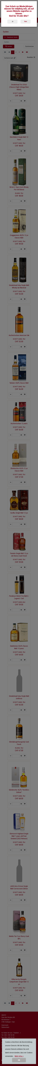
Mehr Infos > (19, 1056)
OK (19, 1060)
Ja (12, 21)
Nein (25, 21)
